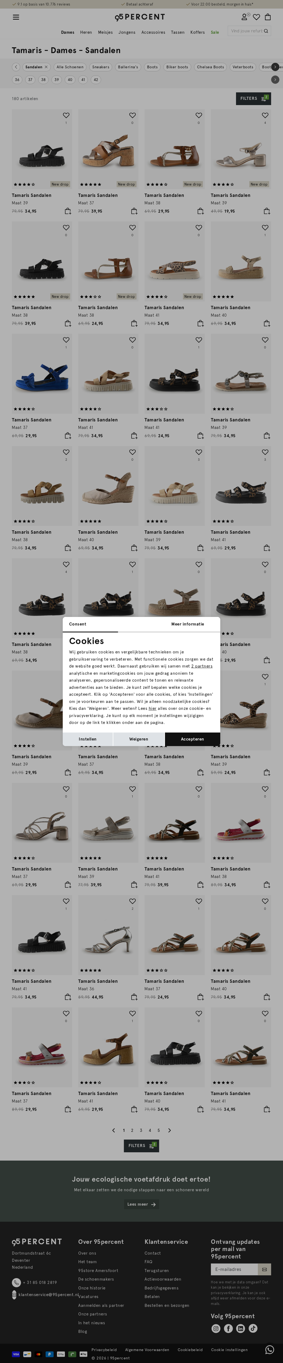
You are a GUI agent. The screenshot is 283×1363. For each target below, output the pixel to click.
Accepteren (192, 739)
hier (153, 708)
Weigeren (138, 739)
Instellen (88, 739)
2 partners (202, 666)
